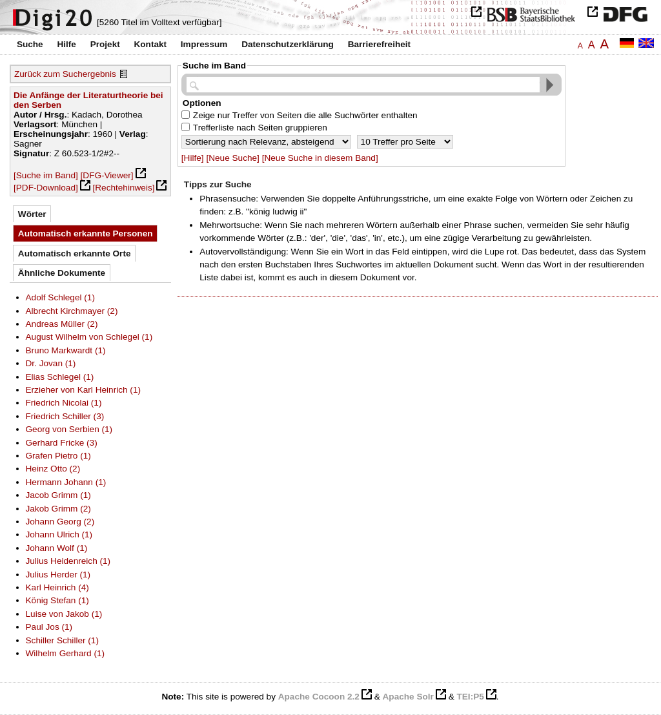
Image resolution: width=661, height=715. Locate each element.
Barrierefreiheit (379, 44)
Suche (30, 44)
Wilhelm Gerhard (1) (65, 653)
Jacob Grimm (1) (58, 495)
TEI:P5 (469, 696)
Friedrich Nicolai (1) (64, 403)
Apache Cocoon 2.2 (319, 696)
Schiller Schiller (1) (62, 640)
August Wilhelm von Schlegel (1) (89, 337)
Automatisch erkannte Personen (85, 233)
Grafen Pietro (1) (58, 456)
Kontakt (150, 44)
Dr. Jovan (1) (51, 363)
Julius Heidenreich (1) (68, 561)
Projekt (105, 44)
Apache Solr (408, 696)
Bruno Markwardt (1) (66, 350)
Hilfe (66, 44)
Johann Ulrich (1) (59, 534)
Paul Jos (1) (49, 627)
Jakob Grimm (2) (58, 508)
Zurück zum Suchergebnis (65, 74)
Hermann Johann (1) (66, 482)
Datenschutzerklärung (287, 44)
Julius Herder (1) (58, 574)
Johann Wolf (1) (57, 548)
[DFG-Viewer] (107, 175)
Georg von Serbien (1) (69, 429)
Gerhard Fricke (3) (61, 443)
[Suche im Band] (46, 175)
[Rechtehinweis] (124, 187)
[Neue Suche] (232, 158)
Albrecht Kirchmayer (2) (72, 311)
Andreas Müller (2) (62, 324)
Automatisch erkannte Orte (74, 253)
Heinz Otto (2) (53, 468)
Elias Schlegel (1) (60, 377)
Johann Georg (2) (60, 521)
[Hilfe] (192, 158)
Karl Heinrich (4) (57, 587)
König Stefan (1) (57, 600)
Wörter (32, 214)
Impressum (204, 44)
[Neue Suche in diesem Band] (320, 158)
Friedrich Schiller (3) (65, 416)
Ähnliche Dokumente (61, 273)
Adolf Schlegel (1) (60, 297)
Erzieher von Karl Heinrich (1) (83, 390)
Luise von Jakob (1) (64, 614)
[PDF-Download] (46, 187)
